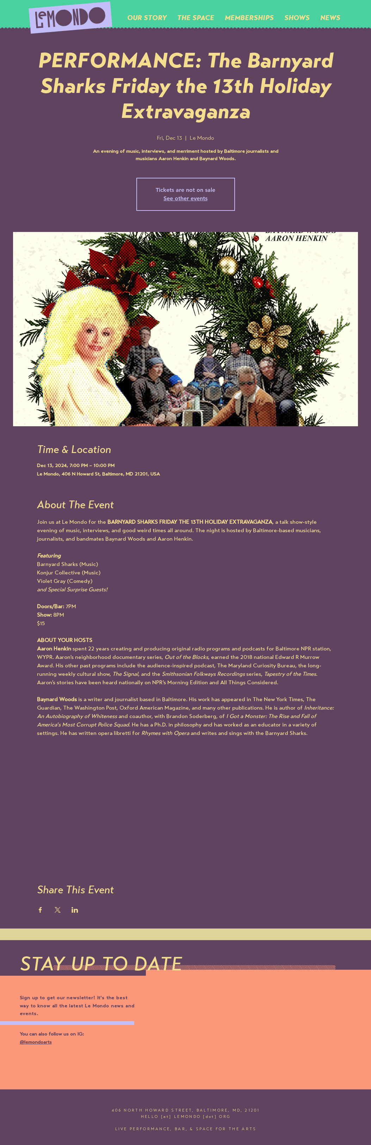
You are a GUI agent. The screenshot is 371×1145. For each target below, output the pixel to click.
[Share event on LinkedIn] (75, 910)
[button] (195, 17)
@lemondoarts (36, 1042)
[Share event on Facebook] (40, 910)
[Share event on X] (57, 910)
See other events (185, 198)
